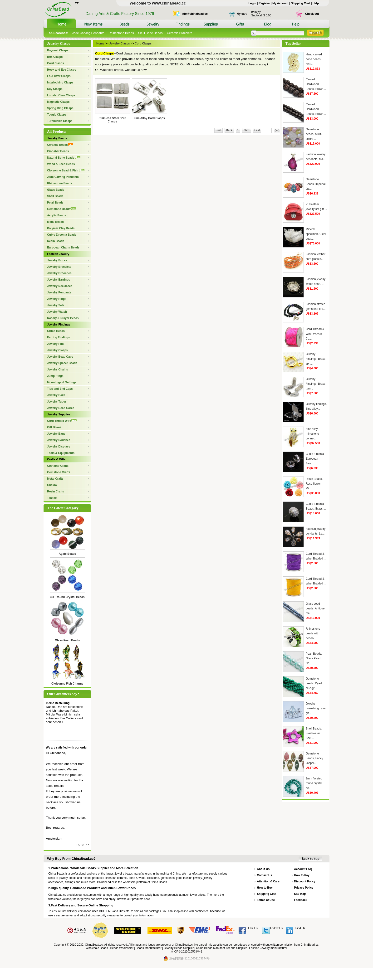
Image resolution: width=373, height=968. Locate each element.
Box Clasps (55, 56)
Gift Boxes (54, 427)
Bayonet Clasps (58, 50)
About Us (263, 869)
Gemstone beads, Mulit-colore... (314, 134)
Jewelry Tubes (57, 401)
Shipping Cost (300, 3)
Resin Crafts (55, 491)
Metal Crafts (55, 478)
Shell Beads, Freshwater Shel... (314, 733)
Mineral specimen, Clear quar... (316, 234)
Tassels (52, 498)
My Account (280, 3)
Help (316, 3)
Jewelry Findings (58, 324)
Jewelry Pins (55, 343)
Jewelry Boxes (57, 260)
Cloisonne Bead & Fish (65, 170)
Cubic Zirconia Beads (61, 234)
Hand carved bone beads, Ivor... (314, 59)
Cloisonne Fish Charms (67, 683)
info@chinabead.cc (195, 13)
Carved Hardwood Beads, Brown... (316, 84)
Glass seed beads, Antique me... (315, 608)
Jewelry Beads (57, 138)
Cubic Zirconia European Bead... (315, 458)
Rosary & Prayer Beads (63, 318)
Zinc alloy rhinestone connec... (312, 433)
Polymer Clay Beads (60, 228)
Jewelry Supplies (58, 414)
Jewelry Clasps (57, 350)
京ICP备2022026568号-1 (186, 951)
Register (264, 3)
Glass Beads (55, 189)
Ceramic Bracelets (179, 33)
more (79, 844)
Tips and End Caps (60, 388)
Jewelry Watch (57, 311)
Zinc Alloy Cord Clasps (149, 118)
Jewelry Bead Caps (60, 356)
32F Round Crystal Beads (67, 597)
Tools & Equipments (60, 453)
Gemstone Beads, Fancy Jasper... (314, 758)
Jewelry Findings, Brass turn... (315, 383)
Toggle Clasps (56, 114)
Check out (312, 13)
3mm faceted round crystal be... (314, 783)
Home (100, 43)
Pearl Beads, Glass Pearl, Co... (314, 658)
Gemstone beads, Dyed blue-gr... (314, 683)
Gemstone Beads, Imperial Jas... (315, 184)
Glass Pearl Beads (67, 640)
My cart (242, 13)
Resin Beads (55, 241)
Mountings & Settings (61, 382)
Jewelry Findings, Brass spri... (315, 358)
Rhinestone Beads (121, 33)
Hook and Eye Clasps (61, 69)
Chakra (52, 485)
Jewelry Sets (55, 305)
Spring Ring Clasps (60, 108)
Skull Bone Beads (150, 33)
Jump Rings (55, 376)
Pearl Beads (55, 202)
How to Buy (265, 887)
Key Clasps (55, 89)
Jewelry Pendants (59, 292)
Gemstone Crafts (58, 472)
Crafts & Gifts (56, 459)
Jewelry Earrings (58, 279)
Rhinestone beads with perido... (313, 633)
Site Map (300, 893)
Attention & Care (268, 881)
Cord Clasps (55, 63)
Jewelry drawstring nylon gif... (316, 708)
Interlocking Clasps (60, 82)
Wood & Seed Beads (61, 164)
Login (252, 3)
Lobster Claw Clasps (61, 95)
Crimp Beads (56, 331)
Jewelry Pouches (58, 440)
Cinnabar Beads (58, 151)
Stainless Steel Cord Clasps (112, 120)
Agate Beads (67, 553)
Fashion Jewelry (58, 254)
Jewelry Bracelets (59, 266)
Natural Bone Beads (63, 157)
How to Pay (301, 875)
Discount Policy (304, 881)
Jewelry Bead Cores (60, 408)
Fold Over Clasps (59, 76)
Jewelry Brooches (59, 273)
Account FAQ (303, 869)
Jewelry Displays (58, 446)
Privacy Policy (303, 887)
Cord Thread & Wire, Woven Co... (315, 333)
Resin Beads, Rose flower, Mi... (314, 483)
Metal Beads (55, 222)
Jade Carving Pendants (88, 33)
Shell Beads (55, 196)
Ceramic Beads (60, 144)
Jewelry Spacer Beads (62, 363)
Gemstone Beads (61, 209)
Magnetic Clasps (58, 101)
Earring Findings (58, 337)
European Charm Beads (63, 247)
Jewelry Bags (56, 433)
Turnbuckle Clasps (59, 121)
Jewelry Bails (56, 395)
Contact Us (264, 875)
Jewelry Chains (57, 369)
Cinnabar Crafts (58, 465)
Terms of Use (266, 900)
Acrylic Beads (56, 215)
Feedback (300, 900)
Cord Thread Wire (62, 421)
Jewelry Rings (56, 299)
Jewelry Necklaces (59, 286)
